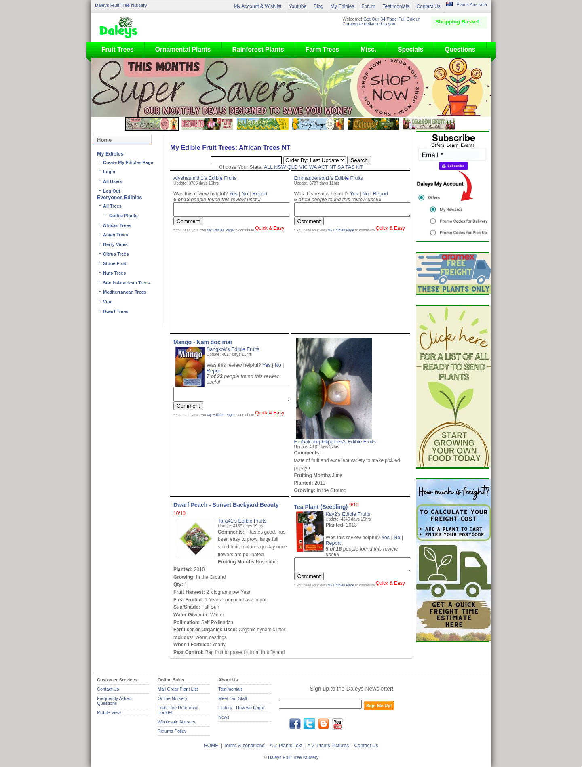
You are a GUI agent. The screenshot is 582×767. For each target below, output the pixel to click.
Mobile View (109, 712)
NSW (280, 167)
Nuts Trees (114, 273)
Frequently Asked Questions (114, 701)
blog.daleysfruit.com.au (323, 724)
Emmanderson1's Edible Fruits (328, 178)
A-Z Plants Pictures (328, 745)
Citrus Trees (116, 254)
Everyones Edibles (119, 197)
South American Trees (126, 282)
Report (260, 194)
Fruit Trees (117, 49)
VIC (303, 167)
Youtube (297, 6)
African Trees (117, 225)
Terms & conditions (245, 745)
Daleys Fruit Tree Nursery (121, 5)
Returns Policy (172, 731)
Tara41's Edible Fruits (242, 521)
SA (340, 167)
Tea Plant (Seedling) (326, 507)
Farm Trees (322, 49)
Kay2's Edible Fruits (348, 514)
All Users (112, 181)
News (224, 716)
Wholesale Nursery (176, 721)
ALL (268, 167)
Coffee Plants (123, 215)
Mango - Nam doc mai (202, 342)
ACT (323, 167)
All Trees (112, 206)
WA (313, 167)
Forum (368, 6)
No (245, 194)
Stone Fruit (115, 263)
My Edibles (342, 6)
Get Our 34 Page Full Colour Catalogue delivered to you (381, 21)
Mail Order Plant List (178, 689)
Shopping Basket (457, 22)
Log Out (111, 191)
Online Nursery (172, 698)
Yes (233, 194)
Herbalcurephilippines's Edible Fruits (335, 442)
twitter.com (309, 724)
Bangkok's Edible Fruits (233, 349)
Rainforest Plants (258, 49)
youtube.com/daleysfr (337, 724)
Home (104, 140)
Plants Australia (471, 4)
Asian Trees (115, 234)
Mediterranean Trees (124, 292)
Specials (410, 49)
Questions (460, 49)
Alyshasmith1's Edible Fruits (205, 178)
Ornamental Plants (183, 49)
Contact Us (428, 6)
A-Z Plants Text (286, 745)
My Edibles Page (220, 233)
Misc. (368, 49)
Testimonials (396, 6)
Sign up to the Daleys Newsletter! (352, 688)
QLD (292, 167)
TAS (349, 167)
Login (109, 171)
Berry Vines (115, 244)
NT (332, 167)
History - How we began (242, 707)
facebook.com (295, 724)
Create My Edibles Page (128, 162)
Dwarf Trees (115, 311)
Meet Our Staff (232, 698)
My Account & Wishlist (258, 6)
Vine (107, 301)
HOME (211, 745)
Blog (318, 6)
